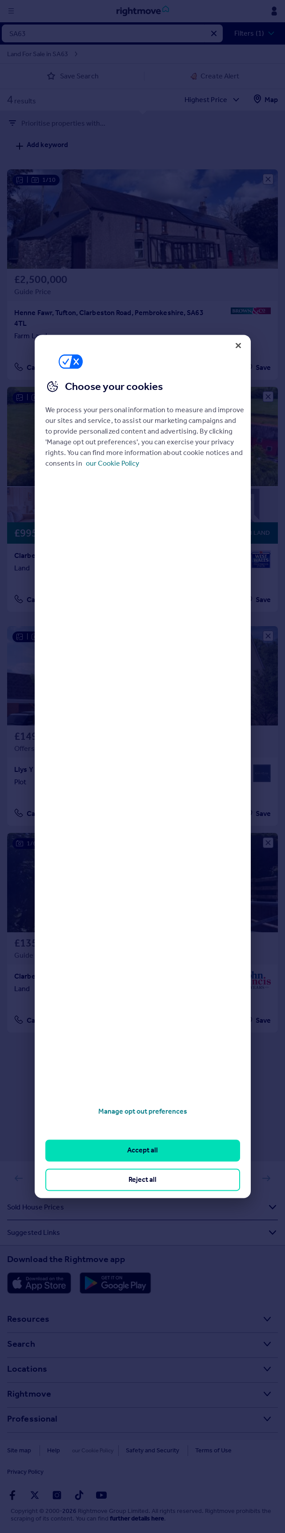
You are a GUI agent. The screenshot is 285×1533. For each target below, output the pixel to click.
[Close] (238, 345)
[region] (143, 766)
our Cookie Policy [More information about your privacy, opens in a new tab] (112, 463)
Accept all (142, 1150)
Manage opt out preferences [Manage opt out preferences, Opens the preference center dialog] (142, 1111)
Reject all (142, 1179)
